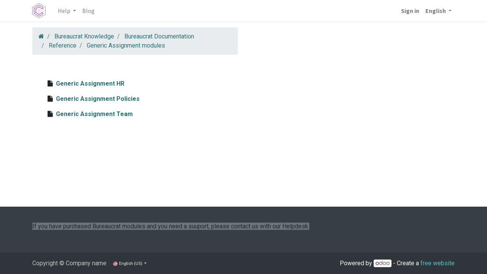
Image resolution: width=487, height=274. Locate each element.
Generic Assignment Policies (98, 98)
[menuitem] (88, 10)
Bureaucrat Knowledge (84, 36)
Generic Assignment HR (90, 83)
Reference (62, 45)
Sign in (410, 10)
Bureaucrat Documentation (159, 36)
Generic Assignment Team (94, 114)
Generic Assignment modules (126, 45)
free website (437, 263)
